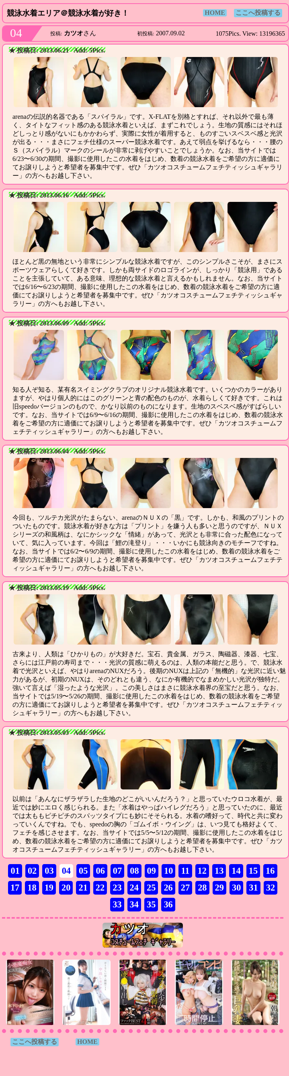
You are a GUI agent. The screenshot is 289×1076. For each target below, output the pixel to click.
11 (185, 871)
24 (134, 888)
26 (168, 888)
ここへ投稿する (258, 12)
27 (185, 888)
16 (270, 871)
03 (49, 871)
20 (65, 888)
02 (32, 871)
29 (219, 888)
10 (168, 871)
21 (82, 888)
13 (219, 871)
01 (14, 871)
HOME (215, 12)
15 (253, 871)
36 (168, 904)
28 (202, 888)
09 (151, 871)
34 (134, 904)
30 (236, 888)
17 (14, 888)
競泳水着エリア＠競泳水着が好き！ (68, 13)
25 (151, 888)
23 (117, 888)
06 (100, 871)
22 (100, 888)
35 (151, 904)
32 (270, 888)
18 (31, 888)
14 (236, 871)
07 (117, 871)
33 (117, 904)
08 (134, 871)
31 (253, 888)
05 (83, 871)
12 (202, 871)
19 (49, 888)
